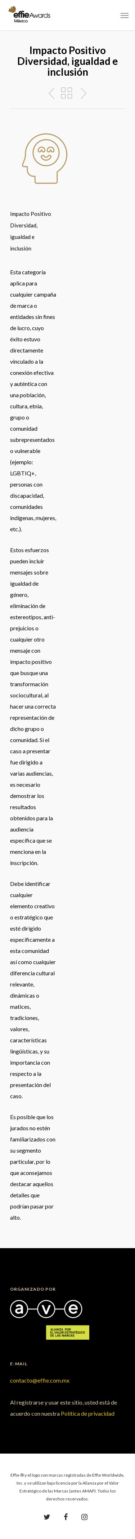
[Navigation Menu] (125, 15)
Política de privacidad (87, 1413)
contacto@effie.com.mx (39, 1380)
